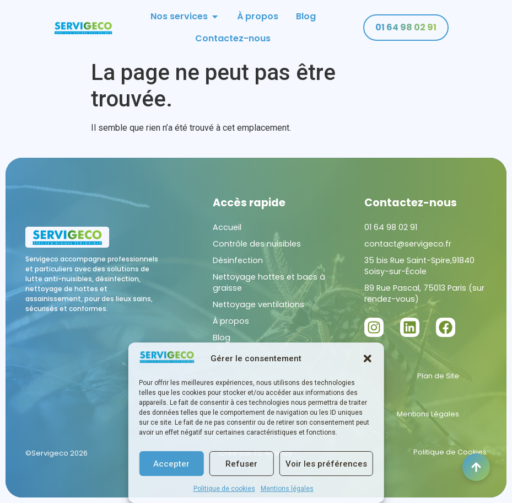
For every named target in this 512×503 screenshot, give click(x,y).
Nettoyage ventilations (258, 304)
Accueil (227, 227)
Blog (221, 337)
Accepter (171, 464)
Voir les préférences (326, 464)
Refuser (241, 464)
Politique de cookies (224, 489)
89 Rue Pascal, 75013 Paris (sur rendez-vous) (424, 293)
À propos (231, 321)
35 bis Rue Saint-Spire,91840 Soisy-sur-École (419, 266)
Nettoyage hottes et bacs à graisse (269, 282)
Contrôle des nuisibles (257, 243)
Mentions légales (287, 489)
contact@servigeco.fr (407, 243)
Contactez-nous (410, 202)
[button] (367, 358)
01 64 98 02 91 (390, 227)
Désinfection (238, 260)
